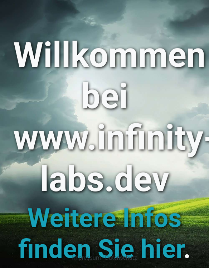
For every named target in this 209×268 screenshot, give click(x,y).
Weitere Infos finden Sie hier (100, 233)
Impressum (86, 257)
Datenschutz (121, 257)
